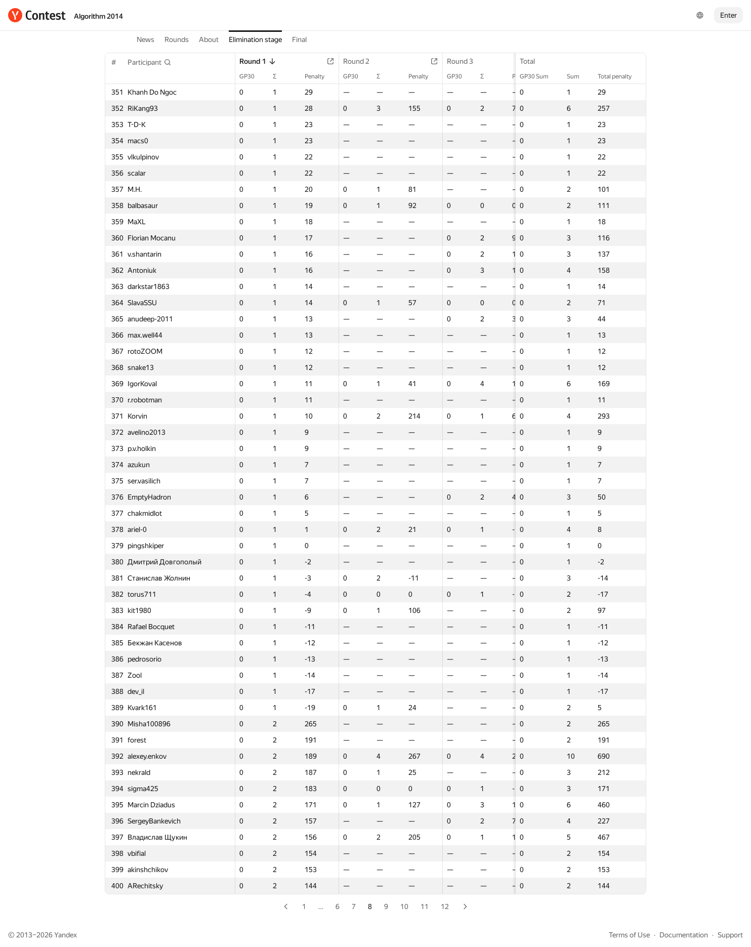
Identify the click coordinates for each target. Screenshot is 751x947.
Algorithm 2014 (98, 16)
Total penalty (620, 76)
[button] (150, 62)
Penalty (320, 76)
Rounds (176, 39)
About (209, 39)
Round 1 (257, 61)
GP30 (252, 76)
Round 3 (465, 61)
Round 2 (361, 61)
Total (532, 61)
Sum (578, 76)
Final (299, 39)
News (145, 39)
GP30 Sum (539, 76)
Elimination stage (255, 39)
